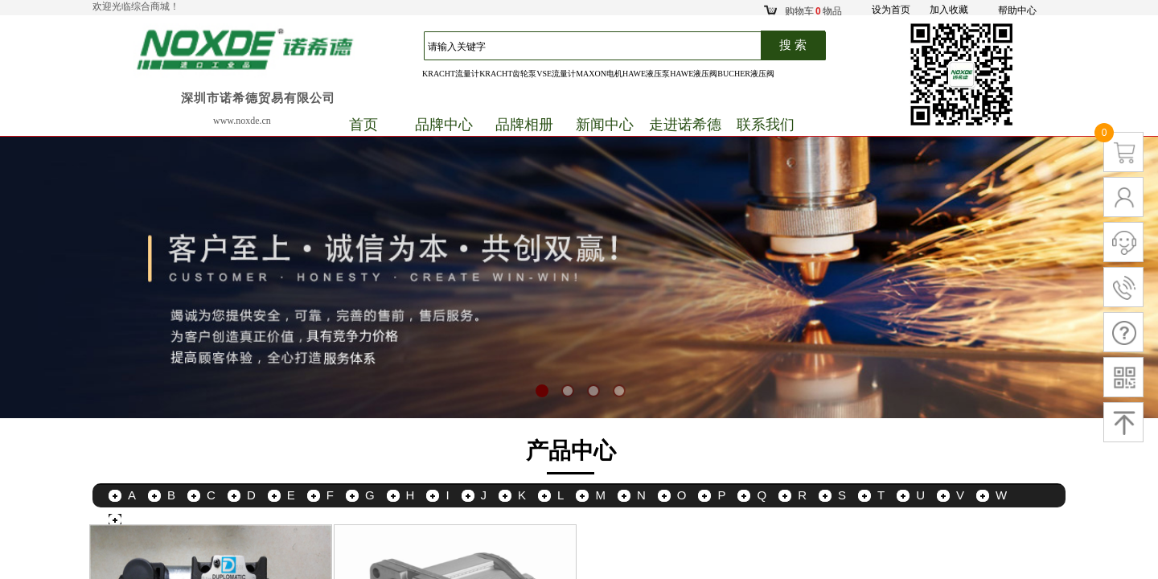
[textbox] (600, 46)
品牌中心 (444, 125)
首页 (363, 125)
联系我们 (766, 125)
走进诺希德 (685, 125)
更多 (140, 519)
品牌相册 (524, 125)
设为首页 (891, 9)
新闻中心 (605, 125)
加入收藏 (949, 9)
